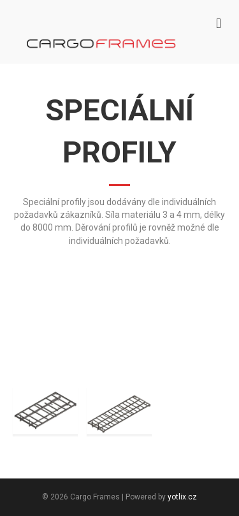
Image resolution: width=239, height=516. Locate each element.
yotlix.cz (182, 496)
